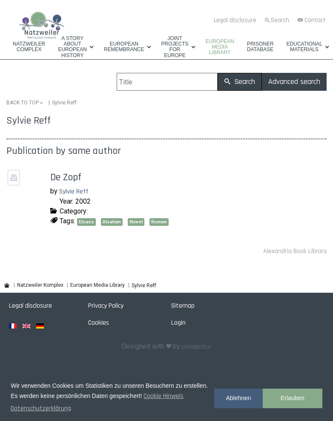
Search (280, 20)
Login (178, 322)
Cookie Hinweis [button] (164, 396)
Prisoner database (260, 46)
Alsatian (112, 222)
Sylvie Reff (73, 191)
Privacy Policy (105, 305)
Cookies (98, 322)
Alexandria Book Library (295, 251)
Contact (315, 20)
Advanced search (294, 82)
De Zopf (65, 177)
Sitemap (183, 305)
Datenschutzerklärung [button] (41, 408)
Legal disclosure (235, 20)
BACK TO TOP (22, 103)
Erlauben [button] (292, 398)
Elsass (86, 222)
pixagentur (197, 346)
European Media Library (220, 47)
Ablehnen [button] (238, 398)
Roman (159, 222)
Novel (136, 222)
